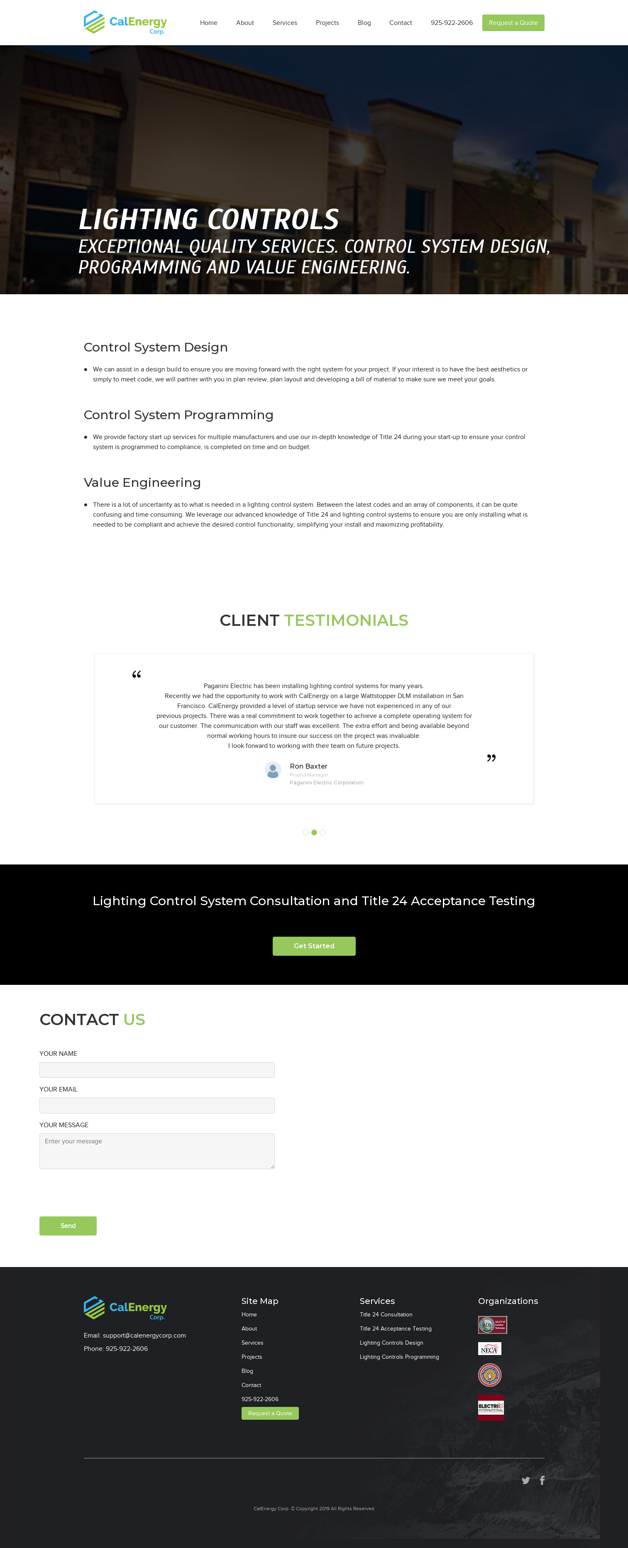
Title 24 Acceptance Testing (396, 1329)
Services (285, 23)
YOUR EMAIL (58, 1089)
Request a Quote (513, 23)
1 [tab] (306, 832)
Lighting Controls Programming (399, 1357)
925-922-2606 (452, 23)
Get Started (314, 946)
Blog (364, 23)
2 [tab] (314, 832)
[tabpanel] (314, 728)
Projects (327, 23)
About (245, 23)
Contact (400, 23)
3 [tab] (322, 832)
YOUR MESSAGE (63, 1125)
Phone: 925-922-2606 (116, 1349)
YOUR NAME (58, 1053)
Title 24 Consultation (386, 1314)
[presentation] (102, 1192)
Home (208, 23)
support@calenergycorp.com (144, 1335)
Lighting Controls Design (391, 1343)
